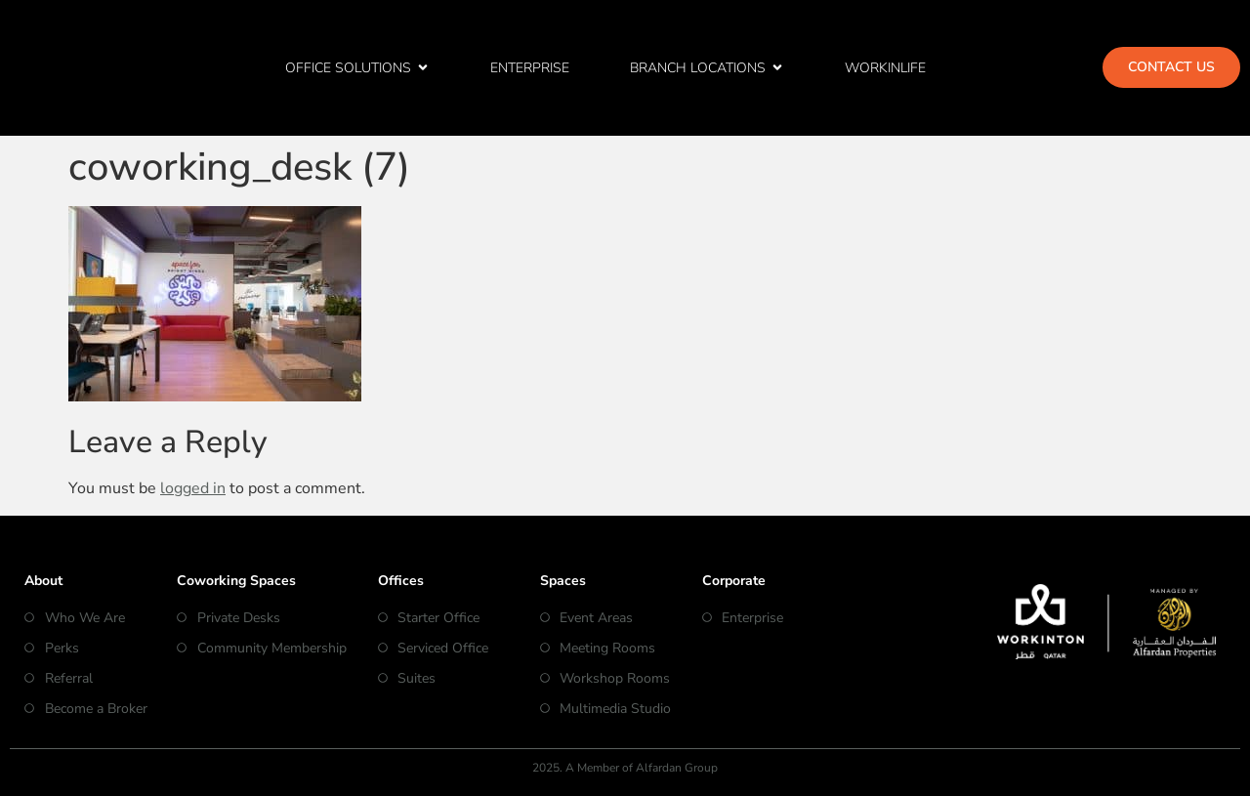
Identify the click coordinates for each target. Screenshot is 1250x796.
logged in (193, 488)
